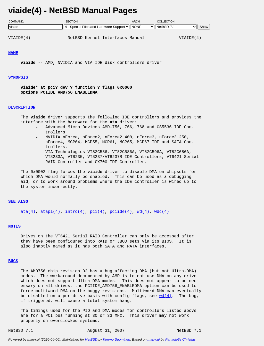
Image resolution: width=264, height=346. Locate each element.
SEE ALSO (18, 202)
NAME (13, 53)
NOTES (14, 226)
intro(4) (75, 212)
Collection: (166, 21)
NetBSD (91, 339)
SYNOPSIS (18, 77)
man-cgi (153, 339)
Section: (73, 21)
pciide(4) (121, 212)
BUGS (13, 261)
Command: (18, 21)
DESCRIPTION (22, 107)
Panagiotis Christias (180, 339)
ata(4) (28, 212)
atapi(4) (50, 212)
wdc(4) (161, 212)
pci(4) (97, 212)
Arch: (138, 21)
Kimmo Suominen (116, 339)
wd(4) (143, 212)
